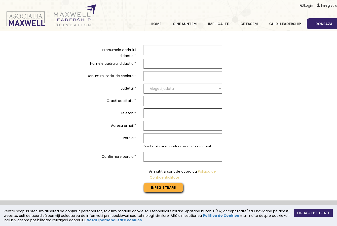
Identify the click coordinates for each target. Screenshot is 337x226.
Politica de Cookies (221, 215)
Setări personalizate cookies (114, 220)
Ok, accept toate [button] (313, 212)
